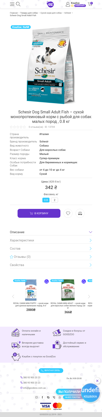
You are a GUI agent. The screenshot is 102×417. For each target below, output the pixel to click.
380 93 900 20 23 (30, 377)
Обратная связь (50, 370)
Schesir (67, 13)
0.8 (46, 200)
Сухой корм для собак (51, 13)
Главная (14, 13)
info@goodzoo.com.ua (33, 388)
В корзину (39, 213)
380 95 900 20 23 (30, 382)
